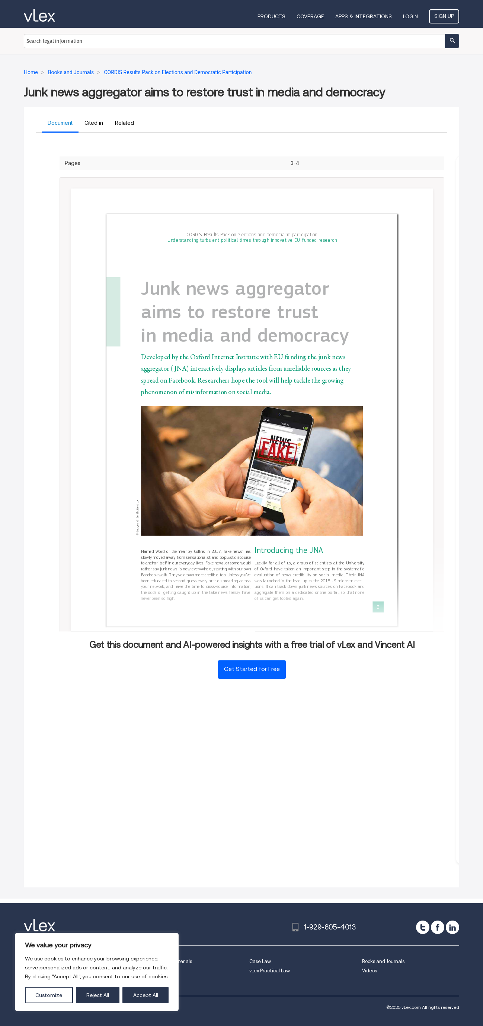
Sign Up (444, 16)
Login (410, 16)
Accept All (145, 995)
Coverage (310, 16)
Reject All (97, 995)
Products (271, 16)
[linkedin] (452, 927)
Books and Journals (383, 961)
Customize (48, 995)
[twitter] (422, 927)
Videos (369, 970)
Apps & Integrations (363, 16)
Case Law (260, 961)
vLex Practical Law (269, 970)
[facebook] (437, 927)
